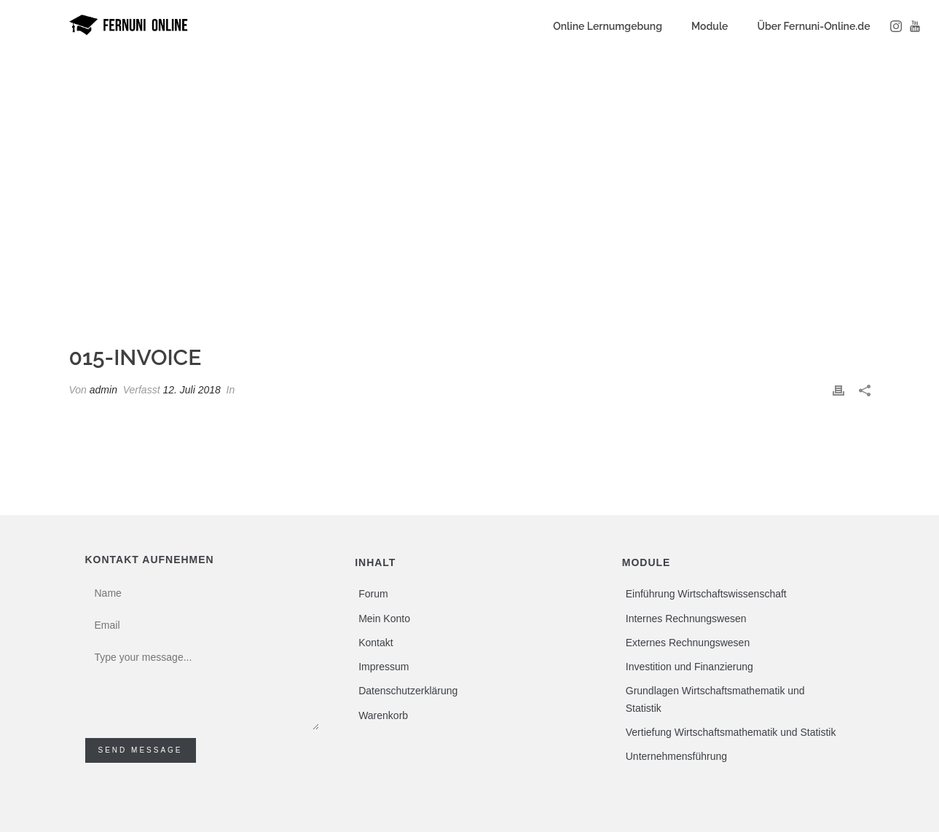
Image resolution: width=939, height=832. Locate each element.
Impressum (383, 666)
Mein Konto (384, 618)
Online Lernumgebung (607, 26)
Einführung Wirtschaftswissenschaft (706, 594)
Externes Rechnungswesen (688, 642)
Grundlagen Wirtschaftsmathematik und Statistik (715, 699)
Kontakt (375, 642)
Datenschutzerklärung (407, 690)
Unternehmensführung (676, 756)
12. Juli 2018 (191, 390)
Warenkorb (383, 715)
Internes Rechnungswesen (686, 618)
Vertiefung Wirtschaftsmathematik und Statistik (731, 732)
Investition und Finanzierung (689, 666)
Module (709, 26)
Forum (373, 594)
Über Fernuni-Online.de (813, 26)
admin (103, 390)
